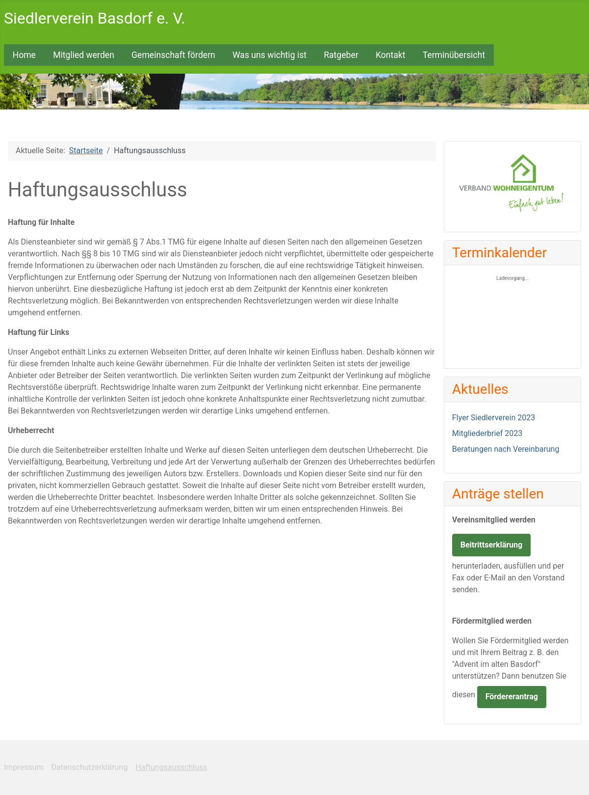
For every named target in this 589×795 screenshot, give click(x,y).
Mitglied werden (83, 55)
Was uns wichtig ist (269, 55)
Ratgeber (341, 55)
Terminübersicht (454, 55)
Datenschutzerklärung (89, 767)
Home (24, 55)
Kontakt (391, 55)
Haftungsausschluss (171, 767)
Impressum (24, 767)
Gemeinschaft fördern (173, 55)
